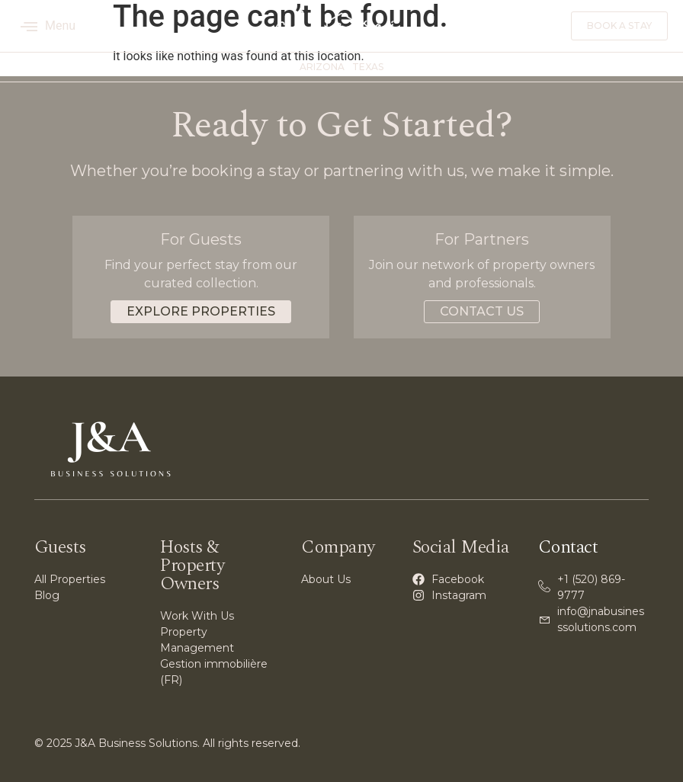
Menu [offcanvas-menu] (48, 26)
